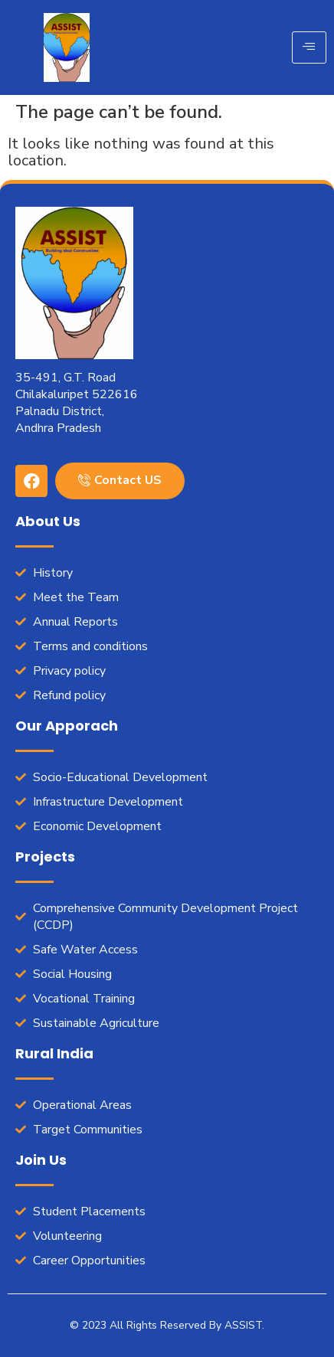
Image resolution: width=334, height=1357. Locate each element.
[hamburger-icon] (309, 47)
